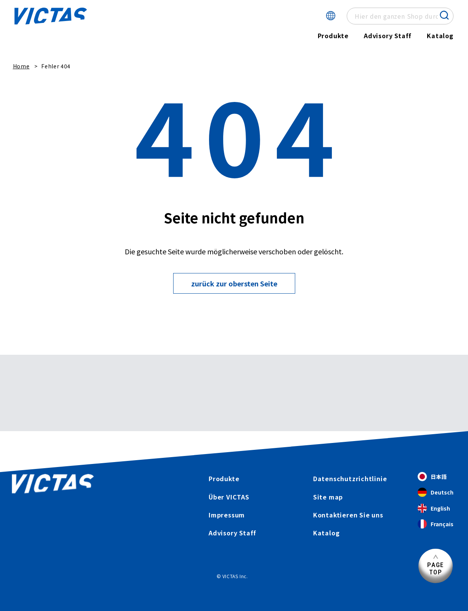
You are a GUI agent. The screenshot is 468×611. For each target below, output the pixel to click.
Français (436, 524)
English (434, 508)
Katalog (440, 35)
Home (21, 66)
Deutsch (436, 493)
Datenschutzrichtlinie (350, 478)
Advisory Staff (388, 35)
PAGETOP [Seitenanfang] (435, 568)
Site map (328, 496)
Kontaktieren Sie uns (348, 514)
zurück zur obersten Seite (234, 283)
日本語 (432, 477)
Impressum (227, 514)
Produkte (332, 35)
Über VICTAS (229, 496)
